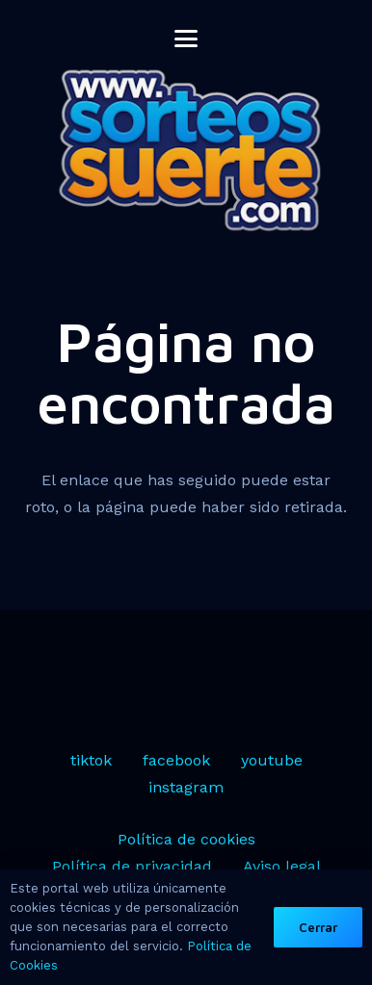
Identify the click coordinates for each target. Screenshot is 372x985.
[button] (186, 38)
